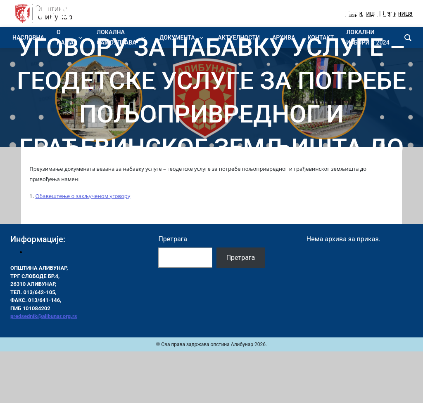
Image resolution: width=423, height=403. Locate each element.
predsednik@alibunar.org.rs (43, 316)
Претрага (172, 239)
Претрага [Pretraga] (240, 258)
